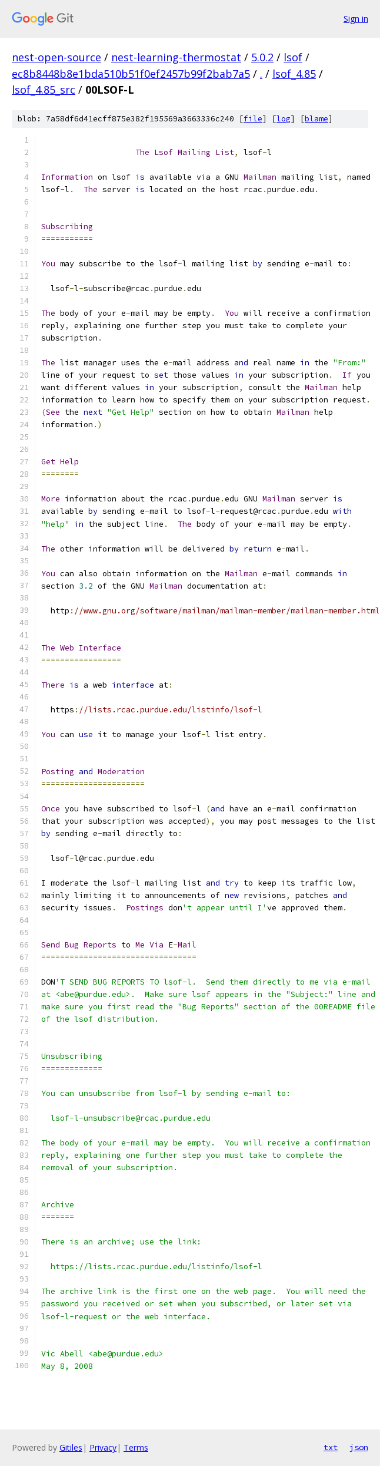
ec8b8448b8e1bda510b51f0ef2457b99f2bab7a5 (131, 74)
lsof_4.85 (294, 74)
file (253, 119)
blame (316, 119)
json (358, 1447)
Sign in (356, 18)
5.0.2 (262, 57)
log (283, 119)
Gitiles (70, 1447)
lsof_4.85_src (43, 89)
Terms (136, 1447)
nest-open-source (56, 57)
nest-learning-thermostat (176, 57)
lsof (293, 57)
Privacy (102, 1447)
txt (331, 1447)
